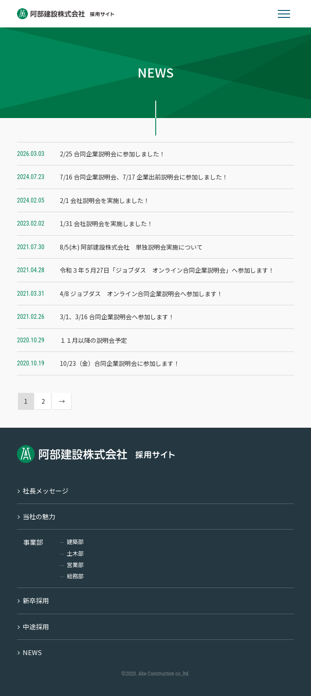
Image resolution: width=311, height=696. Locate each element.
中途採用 (36, 626)
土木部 (75, 553)
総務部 (75, 576)
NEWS (32, 652)
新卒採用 (36, 600)
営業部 (75, 565)
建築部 (75, 541)
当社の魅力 (39, 516)
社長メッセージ (45, 490)
